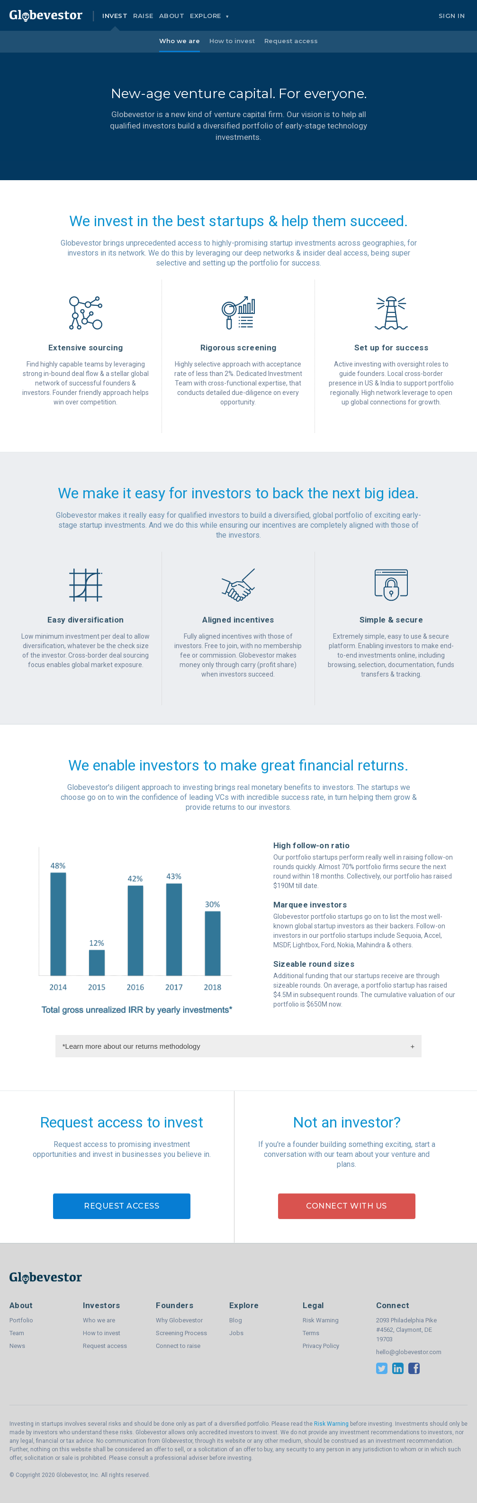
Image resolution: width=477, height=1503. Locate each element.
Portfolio (21, 1320)
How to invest (232, 41)
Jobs (236, 1333)
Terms (311, 1333)
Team (16, 1333)
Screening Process (181, 1333)
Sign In (452, 15)
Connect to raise (178, 1345)
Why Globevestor (179, 1320)
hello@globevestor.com (408, 1352)
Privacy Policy (321, 1345)
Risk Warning (321, 1320)
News (17, 1345)
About (172, 15)
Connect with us (346, 1205)
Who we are (179, 41)
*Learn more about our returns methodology (239, 1046)
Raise (143, 15)
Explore (206, 15)
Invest (114, 15)
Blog (235, 1320)
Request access (291, 41)
